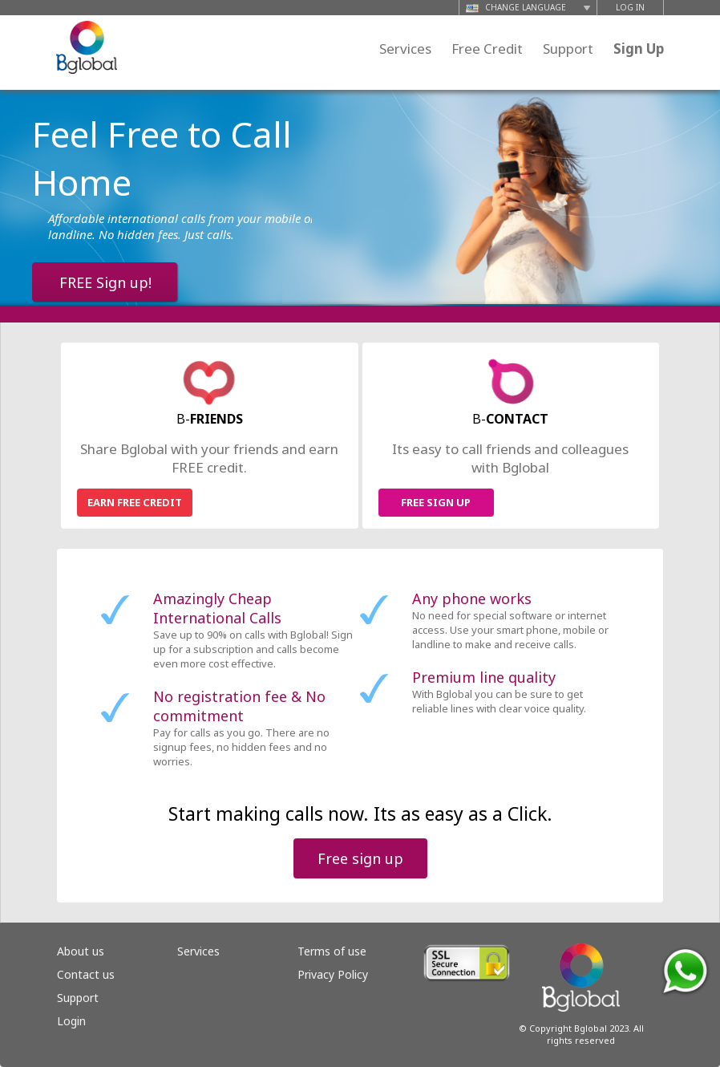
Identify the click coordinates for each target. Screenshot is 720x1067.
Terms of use (331, 951)
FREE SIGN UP (436, 502)
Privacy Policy (332, 974)
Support (568, 48)
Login (71, 1020)
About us (80, 951)
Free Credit (487, 48)
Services (405, 48)
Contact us (86, 974)
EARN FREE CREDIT (134, 502)
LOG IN (630, 7)
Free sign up (360, 858)
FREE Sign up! (105, 282)
